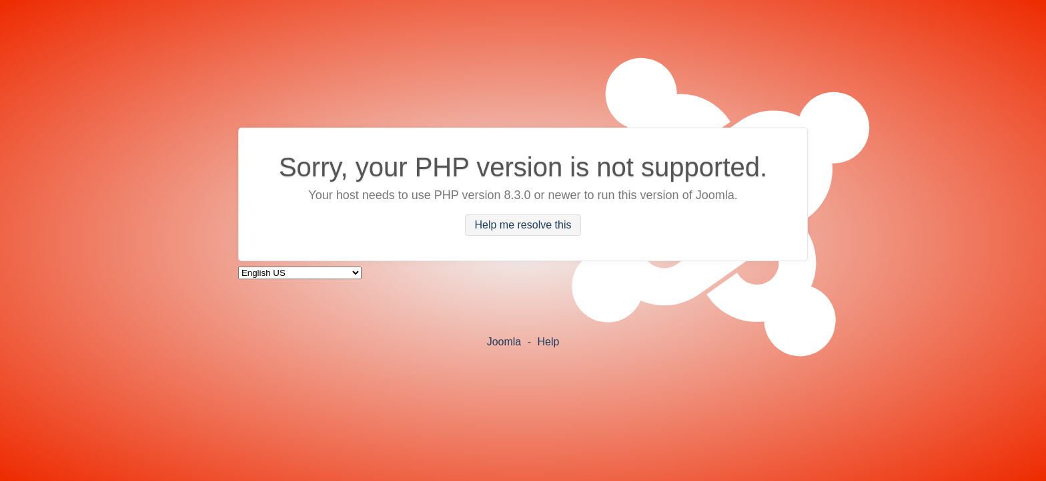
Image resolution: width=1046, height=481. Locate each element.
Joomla (504, 341)
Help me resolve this (523, 225)
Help (548, 341)
